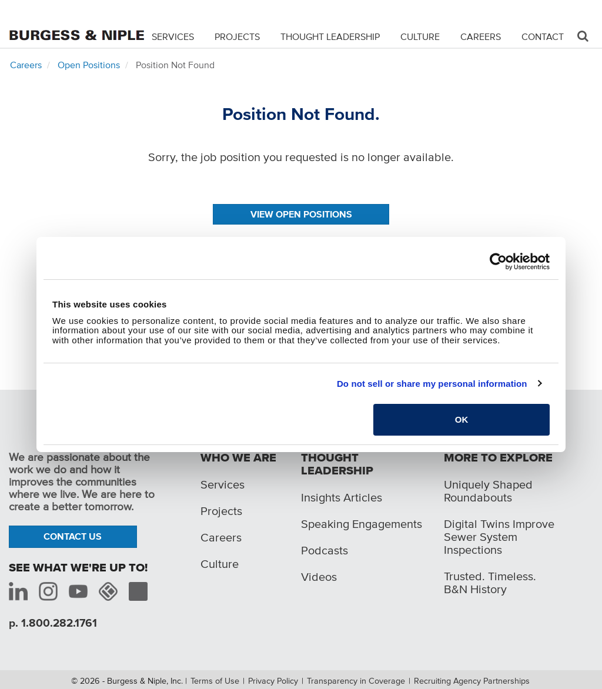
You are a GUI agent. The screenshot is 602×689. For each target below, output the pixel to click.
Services (173, 36)
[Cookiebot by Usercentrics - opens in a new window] (498, 261)
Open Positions (89, 64)
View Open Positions (301, 214)
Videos (319, 576)
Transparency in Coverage (356, 680)
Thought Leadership (330, 36)
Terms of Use (214, 680)
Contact (542, 36)
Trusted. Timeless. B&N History (490, 583)
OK (462, 419)
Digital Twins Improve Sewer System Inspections (499, 536)
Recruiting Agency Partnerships (472, 680)
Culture (420, 36)
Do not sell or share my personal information (432, 384)
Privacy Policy (273, 680)
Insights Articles (341, 497)
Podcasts (324, 550)
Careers (480, 36)
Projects (237, 36)
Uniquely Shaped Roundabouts (488, 491)
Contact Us (73, 536)
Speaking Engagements (361, 523)
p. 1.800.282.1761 (53, 623)
